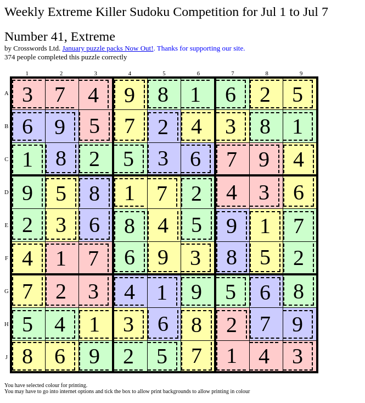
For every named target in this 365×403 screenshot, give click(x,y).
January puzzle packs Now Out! (107, 48)
